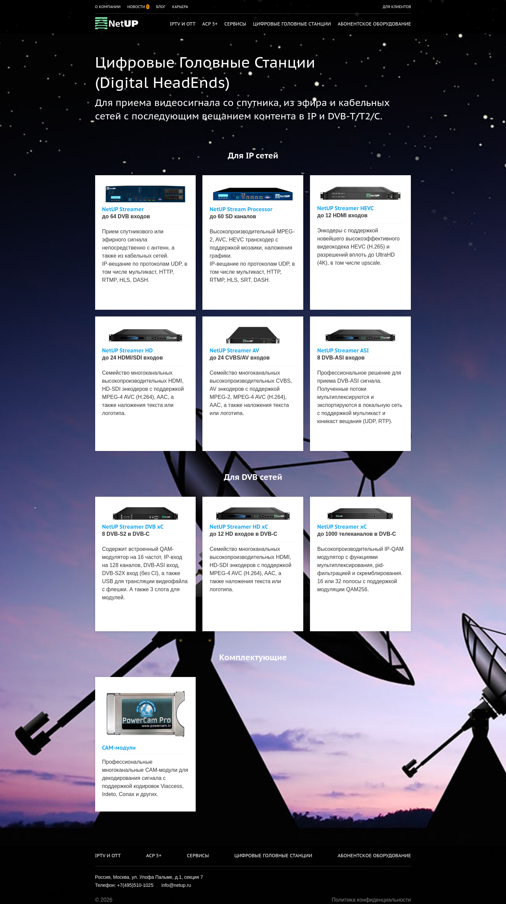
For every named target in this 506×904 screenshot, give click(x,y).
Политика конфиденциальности (371, 900)
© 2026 (104, 900)
